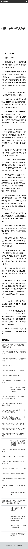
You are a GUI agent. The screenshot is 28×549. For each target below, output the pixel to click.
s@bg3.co (19, 545)
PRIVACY (13, 545)
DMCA (7, 545)
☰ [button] (26, 1)
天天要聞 (4, 1)
